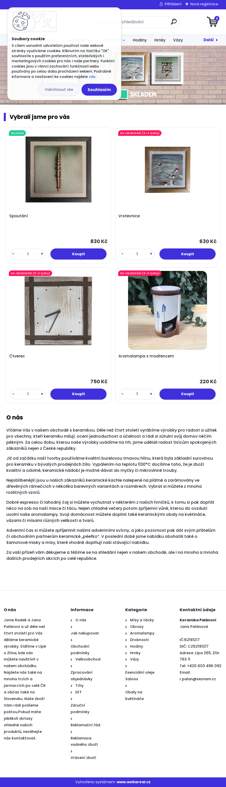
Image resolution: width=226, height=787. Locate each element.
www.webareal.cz (134, 781)
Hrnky (160, 40)
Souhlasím (99, 90)
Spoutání (18, 216)
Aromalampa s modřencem (146, 356)
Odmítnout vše (59, 89)
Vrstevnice (129, 216)
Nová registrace (204, 4)
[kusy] (28, 254)
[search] (174, 24)
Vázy (178, 40)
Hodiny (140, 40)
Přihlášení (173, 4)
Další (208, 39)
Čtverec (17, 356)
